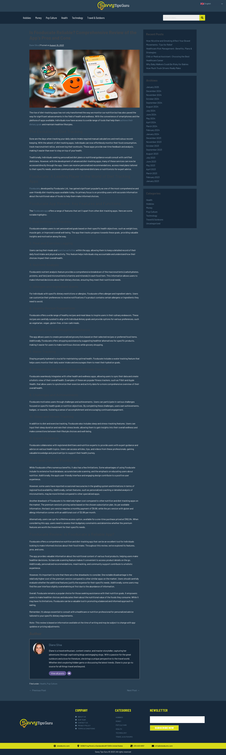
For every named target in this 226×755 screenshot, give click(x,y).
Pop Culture (51, 17)
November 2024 (154, 94)
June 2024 (151, 114)
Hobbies (27, 17)
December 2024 (153, 91)
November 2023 (153, 141)
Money (38, 17)
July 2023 (150, 157)
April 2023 (151, 169)
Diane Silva (55, 645)
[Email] (69, 673)
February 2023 (153, 177)
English (205, 3)
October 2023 (152, 145)
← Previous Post (37, 690)
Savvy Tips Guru (101, 752)
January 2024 (152, 134)
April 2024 (151, 122)
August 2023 (152, 153)
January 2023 (152, 181)
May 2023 (150, 165)
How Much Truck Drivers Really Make (163, 68)
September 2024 (154, 102)
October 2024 (152, 98)
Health (64, 17)
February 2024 (153, 130)
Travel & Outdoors (96, 17)
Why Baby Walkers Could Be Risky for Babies (167, 64)
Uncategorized (153, 223)
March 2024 (151, 126)
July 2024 (150, 110)
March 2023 (151, 173)
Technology (77, 17)
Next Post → (133, 690)
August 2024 (152, 106)
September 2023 (154, 149)
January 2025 (152, 87)
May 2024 (150, 118)
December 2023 (153, 138)
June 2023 (151, 161)
